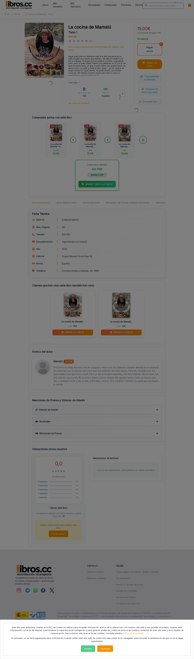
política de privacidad (132, 633)
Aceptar (88, 648)
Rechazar (105, 648)
